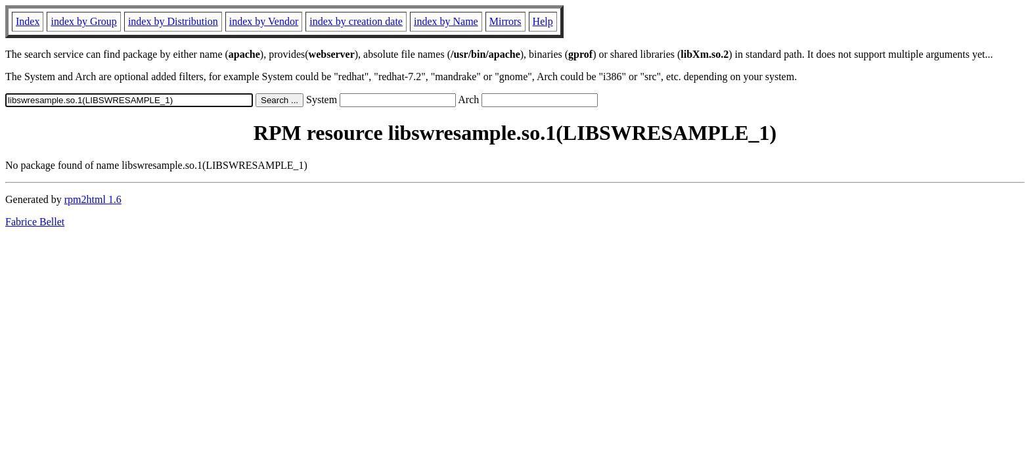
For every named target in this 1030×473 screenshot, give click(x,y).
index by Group (83, 21)
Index (27, 21)
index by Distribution (173, 21)
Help (543, 21)
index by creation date (356, 21)
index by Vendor (263, 21)
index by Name (446, 21)
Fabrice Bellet (34, 221)
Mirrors (505, 21)
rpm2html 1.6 (93, 199)
